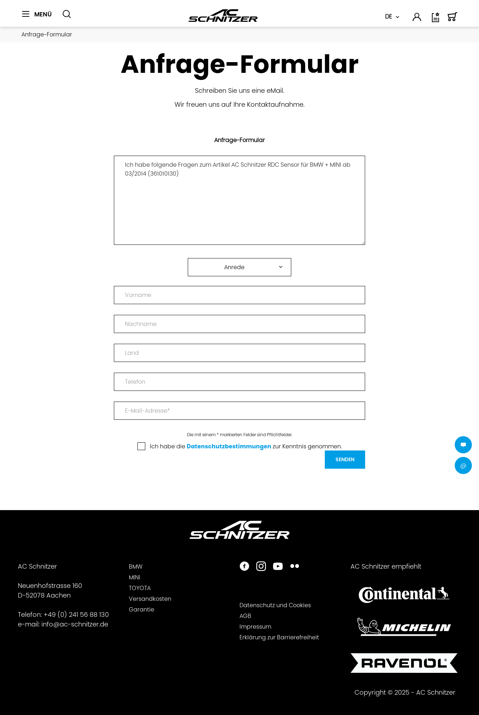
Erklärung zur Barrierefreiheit (279, 637)
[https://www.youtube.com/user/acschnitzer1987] (278, 567)
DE (388, 16)
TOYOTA (140, 588)
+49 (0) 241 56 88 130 (76, 614)
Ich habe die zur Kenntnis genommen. (246, 446)
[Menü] (37, 14)
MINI (134, 577)
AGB (245, 616)
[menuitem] (39, 18)
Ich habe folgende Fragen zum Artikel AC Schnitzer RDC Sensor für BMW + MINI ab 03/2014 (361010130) (239, 200)
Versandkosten (150, 599)
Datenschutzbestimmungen (229, 446)
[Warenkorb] (453, 19)
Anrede (234, 267)
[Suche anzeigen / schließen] (66, 14)
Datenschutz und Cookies (275, 605)
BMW (135, 567)
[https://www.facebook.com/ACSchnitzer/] (244, 567)
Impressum (255, 627)
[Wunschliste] (436, 19)
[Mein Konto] (417, 18)
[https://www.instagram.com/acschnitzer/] (261, 567)
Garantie (141, 609)
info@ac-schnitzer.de (74, 624)
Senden (345, 459)
